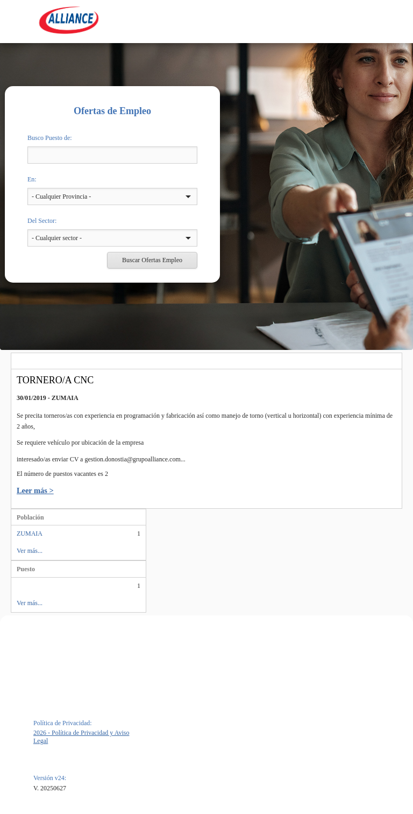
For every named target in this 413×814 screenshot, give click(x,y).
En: (32, 179)
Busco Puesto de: (49, 138)
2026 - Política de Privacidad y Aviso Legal (81, 737)
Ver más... (29, 551)
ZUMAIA (29, 533)
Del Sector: (41, 220)
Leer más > (35, 490)
